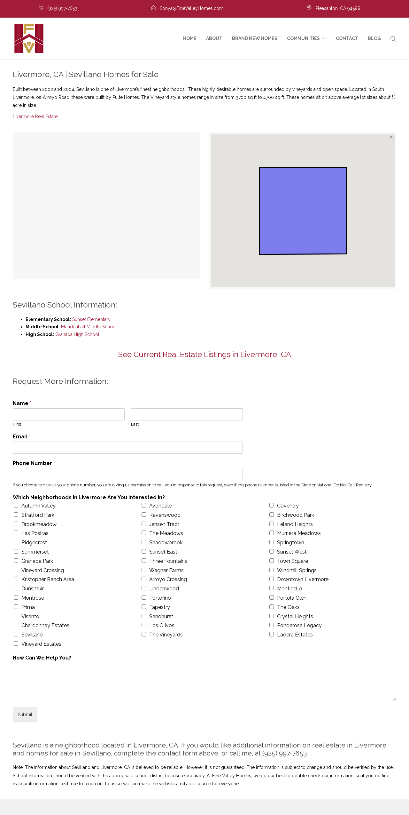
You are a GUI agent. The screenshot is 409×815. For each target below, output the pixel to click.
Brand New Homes (254, 38)
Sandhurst (161, 616)
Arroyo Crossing (168, 579)
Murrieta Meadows (299, 533)
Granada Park (37, 561)
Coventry (288, 506)
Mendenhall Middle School (89, 326)
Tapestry (159, 607)
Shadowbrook (165, 542)
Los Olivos (161, 625)
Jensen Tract (164, 524)
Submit (25, 714)
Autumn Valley (38, 506)
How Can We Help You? (42, 658)
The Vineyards (166, 635)
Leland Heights (295, 524)
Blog (374, 38)
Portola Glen (291, 598)
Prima (28, 607)
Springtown (290, 542)
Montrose (32, 598)
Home (190, 38)
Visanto (30, 616)
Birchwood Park (295, 515)
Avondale (160, 506)
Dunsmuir (32, 589)
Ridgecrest (34, 542)
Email (21, 437)
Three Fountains (168, 561)
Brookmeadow (39, 524)
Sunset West (292, 552)
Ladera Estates (295, 635)
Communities (303, 38)
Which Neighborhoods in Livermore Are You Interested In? (89, 497)
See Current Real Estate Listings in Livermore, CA (204, 354)
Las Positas (35, 533)
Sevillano (32, 635)
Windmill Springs (297, 570)
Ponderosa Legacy (299, 625)
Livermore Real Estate (35, 116)
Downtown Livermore (302, 579)
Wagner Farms (166, 570)
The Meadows (166, 533)
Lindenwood (164, 589)
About (214, 38)
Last (135, 424)
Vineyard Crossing (42, 570)
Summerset (35, 552)
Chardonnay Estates (45, 625)
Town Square (292, 561)
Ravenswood (165, 515)
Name (22, 403)
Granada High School (77, 334)
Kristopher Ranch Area (47, 579)
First (17, 424)
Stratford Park (37, 515)
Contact (347, 38)
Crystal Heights (295, 616)
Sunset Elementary (91, 319)
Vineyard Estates (41, 644)
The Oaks (288, 607)
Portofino (160, 598)
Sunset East (163, 552)
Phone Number (32, 463)
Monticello (289, 589)
